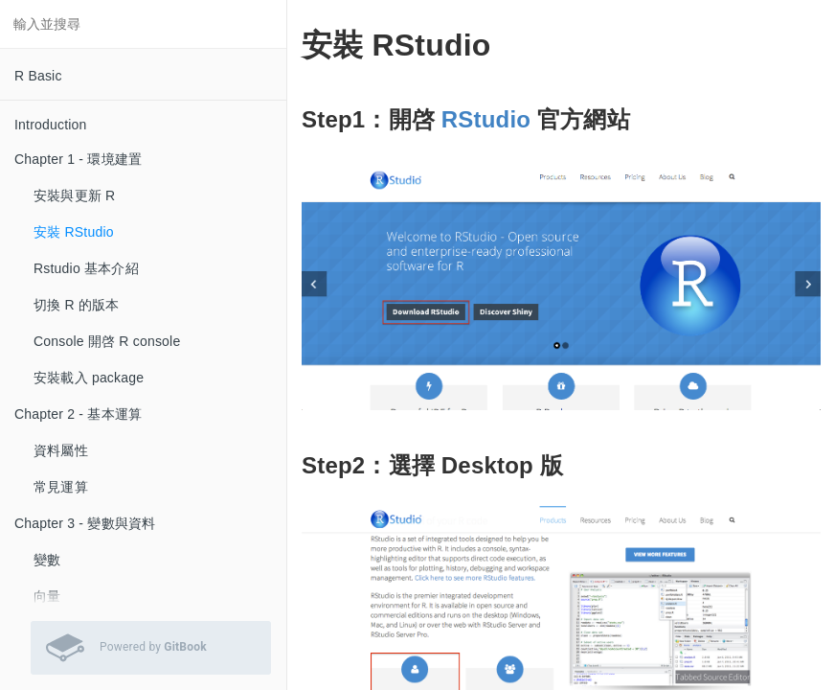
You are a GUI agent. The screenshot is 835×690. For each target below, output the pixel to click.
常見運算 (61, 486)
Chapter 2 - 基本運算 (78, 414)
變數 (47, 559)
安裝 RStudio (74, 232)
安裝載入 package (89, 377)
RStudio (485, 119)
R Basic (38, 75)
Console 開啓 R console (107, 341)
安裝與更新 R (74, 195)
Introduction (50, 124)
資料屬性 (61, 450)
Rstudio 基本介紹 (86, 268)
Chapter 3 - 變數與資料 (84, 523)
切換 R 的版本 (77, 304)
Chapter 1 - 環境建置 (78, 159)
